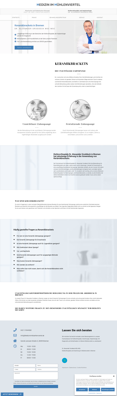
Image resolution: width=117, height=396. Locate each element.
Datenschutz (99, 393)
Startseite (16, 17)
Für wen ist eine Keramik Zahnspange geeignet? (34, 236)
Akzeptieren (82, 389)
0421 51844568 (26, 330)
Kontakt (100, 17)
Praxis (34, 17)
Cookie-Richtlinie (92, 393)
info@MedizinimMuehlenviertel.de (32, 336)
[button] (114, 376)
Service (81, 17)
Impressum (65, 367)
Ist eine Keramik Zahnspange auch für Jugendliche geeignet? (38, 243)
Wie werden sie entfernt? (25, 265)
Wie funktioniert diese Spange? (28, 247)
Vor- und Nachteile (23, 251)
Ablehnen (94, 389)
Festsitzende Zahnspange (80, 124)
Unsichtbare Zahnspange (37, 124)
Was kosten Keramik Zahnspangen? (29, 261)
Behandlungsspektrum (58, 17)
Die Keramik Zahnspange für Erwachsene (31, 240)
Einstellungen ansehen (108, 389)
